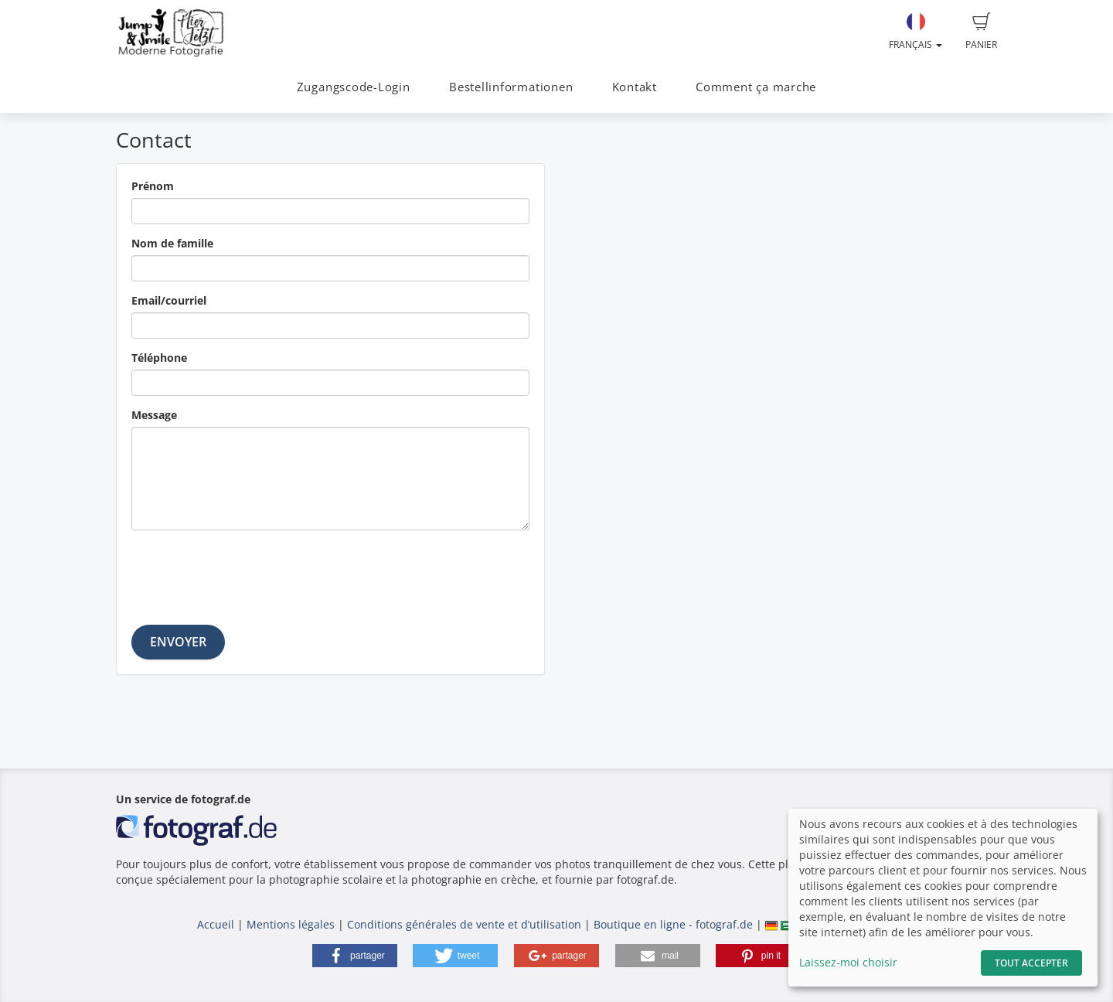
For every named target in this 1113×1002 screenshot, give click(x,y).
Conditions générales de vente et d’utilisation (464, 924)
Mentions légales (291, 924)
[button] (354, 955)
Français (915, 31)
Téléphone (159, 357)
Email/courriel (168, 300)
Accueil (215, 924)
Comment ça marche (756, 87)
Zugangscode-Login (353, 87)
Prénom (152, 186)
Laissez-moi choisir (848, 962)
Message (154, 414)
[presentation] (248, 572)
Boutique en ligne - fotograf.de (673, 924)
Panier (981, 31)
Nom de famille (172, 243)
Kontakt (634, 87)
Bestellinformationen (511, 87)
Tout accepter (1031, 963)
